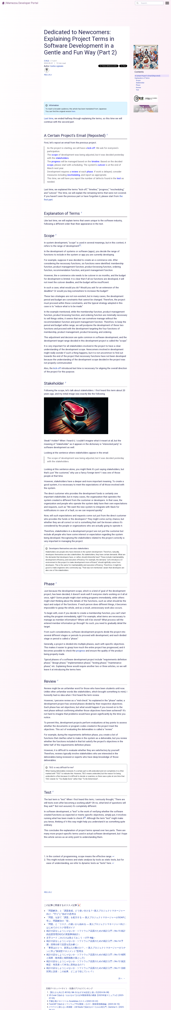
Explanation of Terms (142, 78)
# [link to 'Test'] (53, 791)
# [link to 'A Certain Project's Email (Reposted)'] (107, 135)
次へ (122, 978)
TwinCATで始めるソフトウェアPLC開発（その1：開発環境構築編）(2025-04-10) (84, 1004)
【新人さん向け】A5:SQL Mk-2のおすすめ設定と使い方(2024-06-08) (79, 992)
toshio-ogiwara (53, 69)
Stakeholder (140, 83)
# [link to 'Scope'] (56, 235)
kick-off (57, 368)
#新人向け (48, 75)
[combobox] (149, 3)
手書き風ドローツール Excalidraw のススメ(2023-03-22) (73, 1001)
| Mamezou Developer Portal (20, 3)
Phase (138, 85)
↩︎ (113, 856)
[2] (85, 818)
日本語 (46, 61)
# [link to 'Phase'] (56, 583)
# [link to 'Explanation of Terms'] (81, 212)
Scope (138, 80)
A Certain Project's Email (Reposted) (147, 76)
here (73, 111)
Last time (48, 118)
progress (80, 650)
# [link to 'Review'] (57, 680)
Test (137, 90)
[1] (80, 245)
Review (138, 87)
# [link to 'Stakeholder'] (65, 382)
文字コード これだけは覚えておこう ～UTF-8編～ (71, 937)
